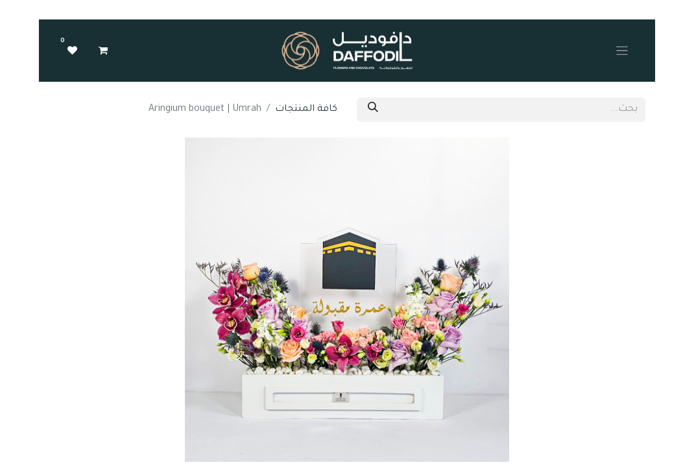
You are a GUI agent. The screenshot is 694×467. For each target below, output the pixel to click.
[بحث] (373, 109)
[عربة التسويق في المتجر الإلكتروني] (103, 51)
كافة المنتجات (306, 109)
